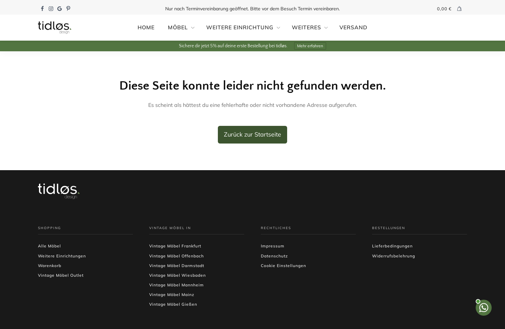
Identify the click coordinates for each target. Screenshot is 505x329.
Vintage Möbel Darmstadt (176, 265)
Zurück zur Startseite (252, 134)
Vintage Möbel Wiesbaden (177, 275)
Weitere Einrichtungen (62, 255)
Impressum (272, 245)
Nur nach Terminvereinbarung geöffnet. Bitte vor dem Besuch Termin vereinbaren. (252, 9)
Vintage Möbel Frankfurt (175, 245)
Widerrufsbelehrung (393, 255)
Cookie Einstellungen (283, 265)
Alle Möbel (49, 245)
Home (146, 27)
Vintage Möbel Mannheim (176, 284)
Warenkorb (49, 265)
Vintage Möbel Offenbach (176, 255)
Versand (353, 27)
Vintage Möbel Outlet (61, 275)
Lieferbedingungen (392, 245)
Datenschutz (274, 255)
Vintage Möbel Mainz (171, 294)
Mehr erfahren (310, 45)
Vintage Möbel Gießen (173, 304)
